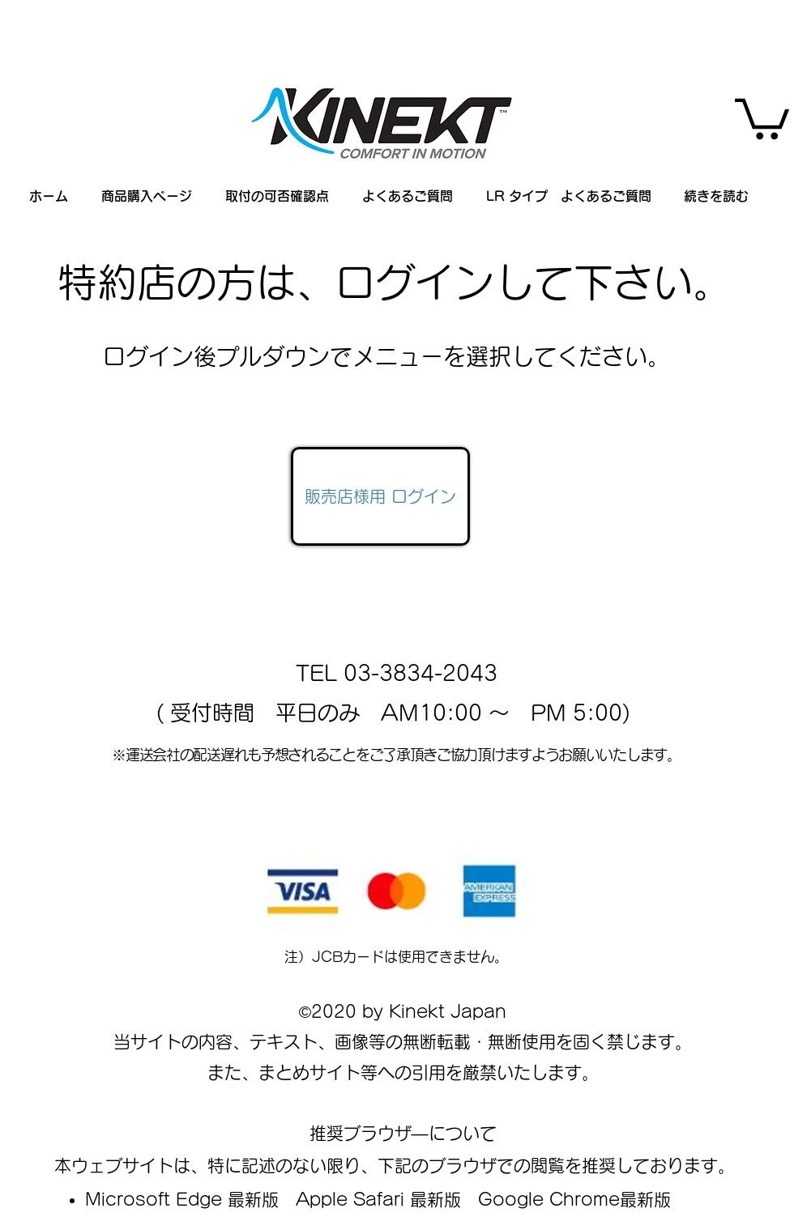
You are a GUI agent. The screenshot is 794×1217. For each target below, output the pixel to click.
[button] (762, 116)
